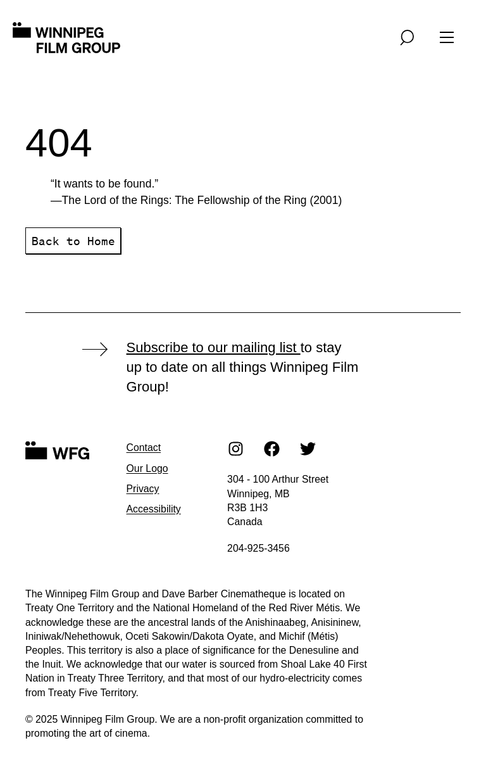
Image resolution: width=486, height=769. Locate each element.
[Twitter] (308, 448)
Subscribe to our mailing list (214, 347)
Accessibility (154, 509)
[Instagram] (236, 448)
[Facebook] (272, 448)
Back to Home (73, 241)
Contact (144, 447)
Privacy (143, 488)
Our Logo (147, 468)
